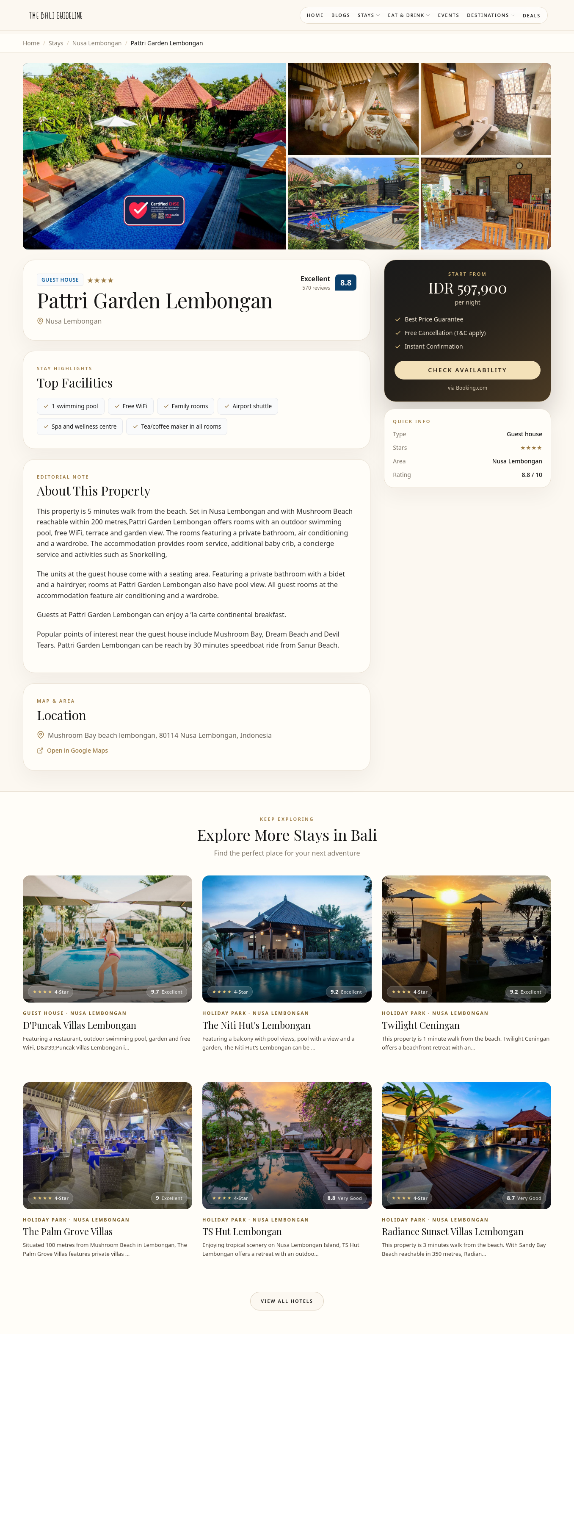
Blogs (340, 15)
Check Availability (467, 370)
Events (448, 15)
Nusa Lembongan (97, 43)
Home (315, 15)
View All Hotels (287, 1301)
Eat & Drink (409, 15)
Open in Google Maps (72, 750)
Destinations (491, 15)
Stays (369, 15)
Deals (532, 15)
